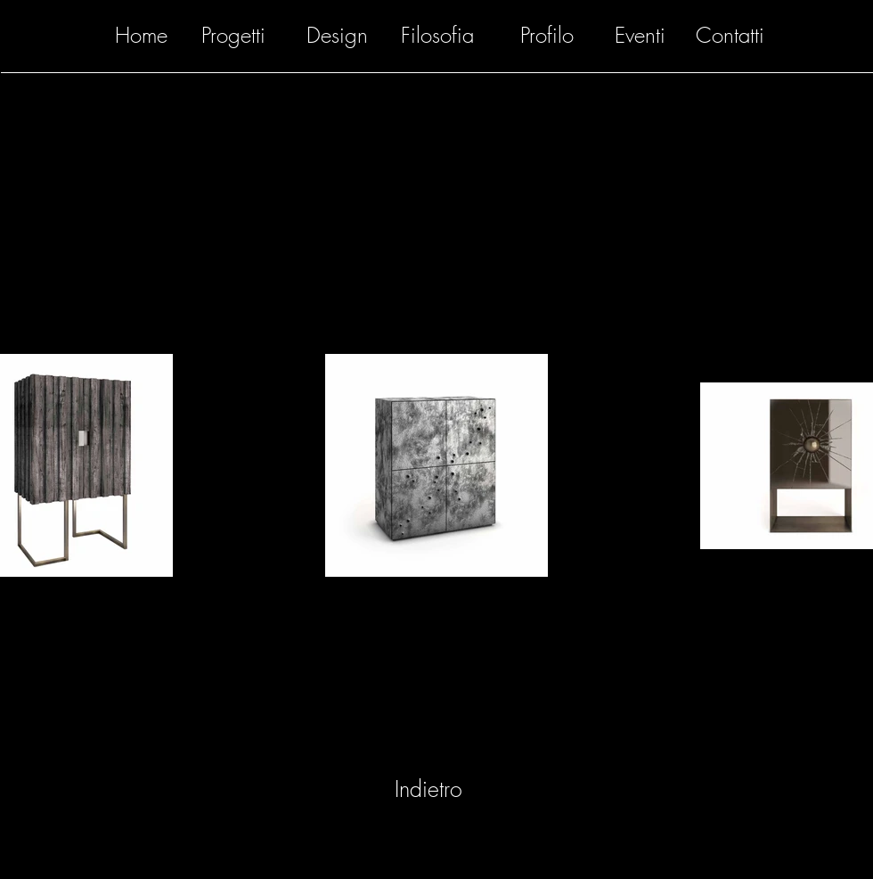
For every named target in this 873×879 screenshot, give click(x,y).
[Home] (140, 35)
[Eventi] (640, 35)
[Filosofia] (437, 35)
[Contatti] (730, 35)
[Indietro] (428, 789)
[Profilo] (547, 35)
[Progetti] (233, 35)
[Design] (337, 35)
